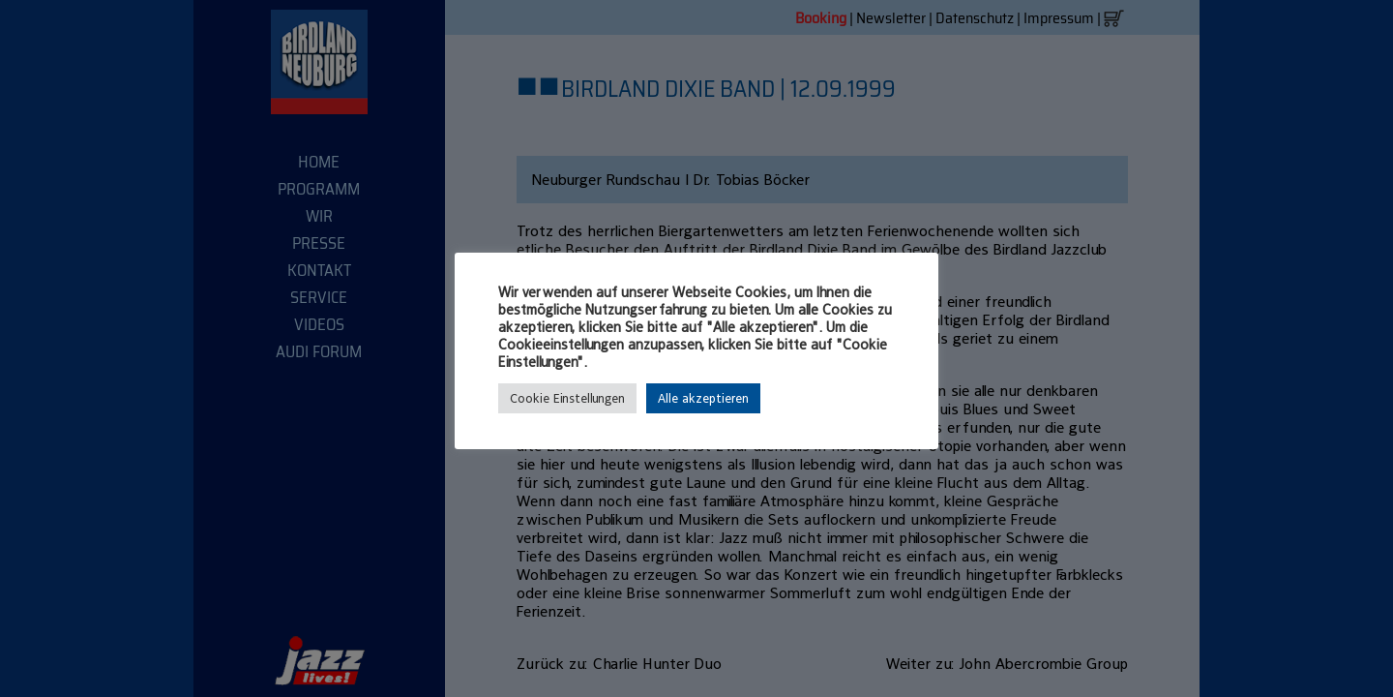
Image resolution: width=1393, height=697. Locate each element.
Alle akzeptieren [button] (703, 398)
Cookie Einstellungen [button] (567, 398)
